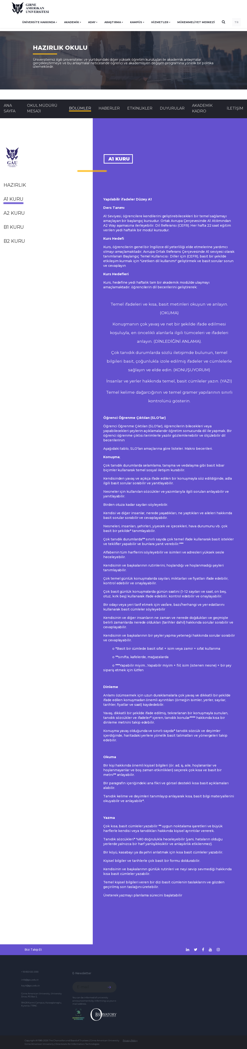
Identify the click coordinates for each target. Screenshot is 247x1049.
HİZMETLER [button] (159, 22)
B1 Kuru (13, 227)
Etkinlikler (139, 108)
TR (236, 22)
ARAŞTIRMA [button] (112, 22)
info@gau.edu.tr (30, 979)
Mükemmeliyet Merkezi (196, 22)
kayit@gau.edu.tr (30, 985)
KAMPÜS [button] (136, 22)
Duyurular (172, 108)
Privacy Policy (130, 1040)
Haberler (109, 108)
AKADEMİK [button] (71, 22)
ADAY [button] (92, 22)
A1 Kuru (13, 199)
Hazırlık (14, 185)
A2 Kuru (14, 213)
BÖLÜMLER (80, 108)
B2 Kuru (14, 241)
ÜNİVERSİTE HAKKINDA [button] (38, 22)
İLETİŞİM (235, 108)
